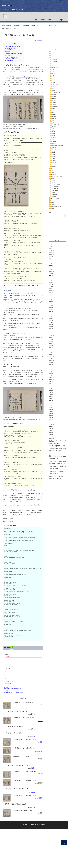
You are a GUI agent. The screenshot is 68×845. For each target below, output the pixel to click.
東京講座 (53, 180)
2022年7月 (51, 320)
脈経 (53, 112)
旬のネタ (53, 52)
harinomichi (61, 458)
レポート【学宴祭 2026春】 (54, 443)
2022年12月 (51, 311)
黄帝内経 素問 (54, 59)
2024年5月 (51, 280)
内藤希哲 (54, 102)
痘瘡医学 (53, 158)
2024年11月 (51, 271)
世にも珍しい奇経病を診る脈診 (11, 57)
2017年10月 (51, 424)
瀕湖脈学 (54, 116)
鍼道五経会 (7, 5)
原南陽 (53, 100)
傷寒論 (53, 69)
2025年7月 (51, 258)
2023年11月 (51, 292)
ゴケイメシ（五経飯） (55, 198)
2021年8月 (51, 341)
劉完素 (53, 76)
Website (6, 673)
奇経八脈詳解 (55, 128)
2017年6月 (51, 432)
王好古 (53, 88)
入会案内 (33, 25)
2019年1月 (51, 398)
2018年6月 (51, 411)
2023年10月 (51, 294)
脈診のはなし (53, 56)
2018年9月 (51, 405)
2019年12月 (51, 377)
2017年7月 (51, 430)
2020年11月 (51, 358)
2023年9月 (51, 296)
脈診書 (53, 110)
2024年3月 (51, 284)
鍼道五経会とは (25, 25)
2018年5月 (51, 413)
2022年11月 (51, 313)
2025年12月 (51, 250)
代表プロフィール (41, 25)
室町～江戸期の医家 (56, 92)
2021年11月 (51, 335)
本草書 (53, 164)
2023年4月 (51, 305)
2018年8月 (51, 407)
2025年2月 (51, 265)
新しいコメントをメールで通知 (10, 680)
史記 (52, 65)
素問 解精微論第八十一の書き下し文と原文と (14, 693)
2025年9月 (51, 256)
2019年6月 (51, 388)
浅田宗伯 (54, 108)
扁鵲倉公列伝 (55, 67)
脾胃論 (54, 86)
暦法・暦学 (53, 168)
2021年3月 (51, 350)
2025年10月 (51, 254)
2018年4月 (51, 415)
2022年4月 (51, 326)
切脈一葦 (54, 118)
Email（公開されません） (10, 670)
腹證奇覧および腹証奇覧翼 (57, 145)
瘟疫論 (53, 152)
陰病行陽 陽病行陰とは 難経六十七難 (12, 690)
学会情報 (53, 202)
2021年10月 (51, 337)
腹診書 (53, 139)
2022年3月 (51, 328)
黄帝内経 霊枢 (54, 61)
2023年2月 (51, 309)
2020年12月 (51, 356)
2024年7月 (51, 277)
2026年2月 (51, 246)
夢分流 (53, 131)
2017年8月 (51, 428)
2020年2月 (51, 373)
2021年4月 (51, 349)
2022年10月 (51, 314)
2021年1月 (51, 354)
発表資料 (53, 208)
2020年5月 (51, 369)
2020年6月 (51, 368)
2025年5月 (51, 261)
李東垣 (53, 81)
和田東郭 (54, 98)
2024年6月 (51, 278)
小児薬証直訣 (55, 149)
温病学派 (53, 151)
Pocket (8, 647)
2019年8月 (51, 385)
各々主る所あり (8, 55)
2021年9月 (51, 339)
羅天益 (53, 90)
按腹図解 (54, 141)
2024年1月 (51, 288)
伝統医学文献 (53, 58)
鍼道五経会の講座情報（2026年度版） (11, 25)
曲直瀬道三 (54, 94)
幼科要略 (54, 156)
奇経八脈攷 (39, 40)
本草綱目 (54, 166)
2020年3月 (51, 371)
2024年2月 (51, 286)
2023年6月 (51, 301)
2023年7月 (51, 299)
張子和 (53, 78)
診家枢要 (54, 114)
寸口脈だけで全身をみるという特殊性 (13, 53)
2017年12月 (51, 421)
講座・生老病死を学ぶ (56, 188)
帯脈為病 (5, 521)
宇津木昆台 (54, 106)
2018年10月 (51, 404)
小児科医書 (54, 147)
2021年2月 (51, 352)
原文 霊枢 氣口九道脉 (11, 58)
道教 (52, 170)
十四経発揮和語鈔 (55, 124)
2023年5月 (51, 303)
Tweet (5, 647)
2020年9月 (51, 362)
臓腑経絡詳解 (55, 126)
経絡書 (53, 120)
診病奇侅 (54, 143)
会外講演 (53, 204)
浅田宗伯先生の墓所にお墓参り (55, 450)
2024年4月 (51, 282)
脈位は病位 (7, 51)
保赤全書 (54, 160)
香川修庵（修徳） (55, 96)
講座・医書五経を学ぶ (56, 186)
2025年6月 (51, 260)
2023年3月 (51, 307)
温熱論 (53, 154)
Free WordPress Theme (37, 825)
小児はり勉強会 (55, 190)
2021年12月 (51, 333)
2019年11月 (51, 379)
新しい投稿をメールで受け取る (10, 683)
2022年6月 (51, 322)
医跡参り (53, 200)
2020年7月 (51, 366)
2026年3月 (51, 244)
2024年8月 (51, 275)
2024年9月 (51, 273)
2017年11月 (51, 422)
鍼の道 (52, 54)
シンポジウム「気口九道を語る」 (25, 77)
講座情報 (53, 178)
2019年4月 (51, 392)
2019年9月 (51, 383)
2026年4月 (51, 243)
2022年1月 (51, 332)
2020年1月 (51, 375)
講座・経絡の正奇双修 (56, 184)
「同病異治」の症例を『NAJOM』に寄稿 (57, 448)
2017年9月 (51, 426)
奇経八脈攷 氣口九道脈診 (10, 48)
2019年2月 (51, 396)
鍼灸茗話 (54, 137)
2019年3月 (51, 394)
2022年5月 (51, 324)
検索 (50, 212)
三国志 (53, 71)
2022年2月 (51, 330)
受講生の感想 (54, 196)
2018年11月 (51, 402)
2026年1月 (51, 248)
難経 (52, 63)
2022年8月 (51, 318)
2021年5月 (51, 347)
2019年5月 (51, 390)
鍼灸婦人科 (54, 192)
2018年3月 (51, 417)
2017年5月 (51, 434)
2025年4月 (51, 263)
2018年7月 (51, 409)
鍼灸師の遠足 (54, 194)
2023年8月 (51, 297)
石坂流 (53, 135)
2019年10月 (51, 381)
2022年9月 (51, 316)
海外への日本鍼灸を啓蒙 (56, 206)
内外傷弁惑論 (55, 84)
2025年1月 (51, 267)
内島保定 (54, 104)
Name (6, 667)
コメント (7, 656)
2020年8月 (51, 364)
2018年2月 (51, 419)
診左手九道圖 (9, 50)
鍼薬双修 (53, 182)
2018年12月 (51, 400)
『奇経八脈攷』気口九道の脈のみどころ (13, 46)
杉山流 (53, 133)
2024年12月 (51, 269)
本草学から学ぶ (54, 174)
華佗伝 (53, 73)
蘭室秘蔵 (54, 82)
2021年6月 (51, 345)
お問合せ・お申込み (52, 25)
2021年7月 (51, 343)
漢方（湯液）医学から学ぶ (56, 176)
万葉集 (52, 172)
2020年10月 (51, 360)
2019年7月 (51, 386)
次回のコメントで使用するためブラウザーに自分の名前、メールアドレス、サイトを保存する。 (22, 677)
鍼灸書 (53, 130)
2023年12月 (51, 290)
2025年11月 (51, 252)
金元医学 (53, 75)
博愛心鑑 (54, 162)
